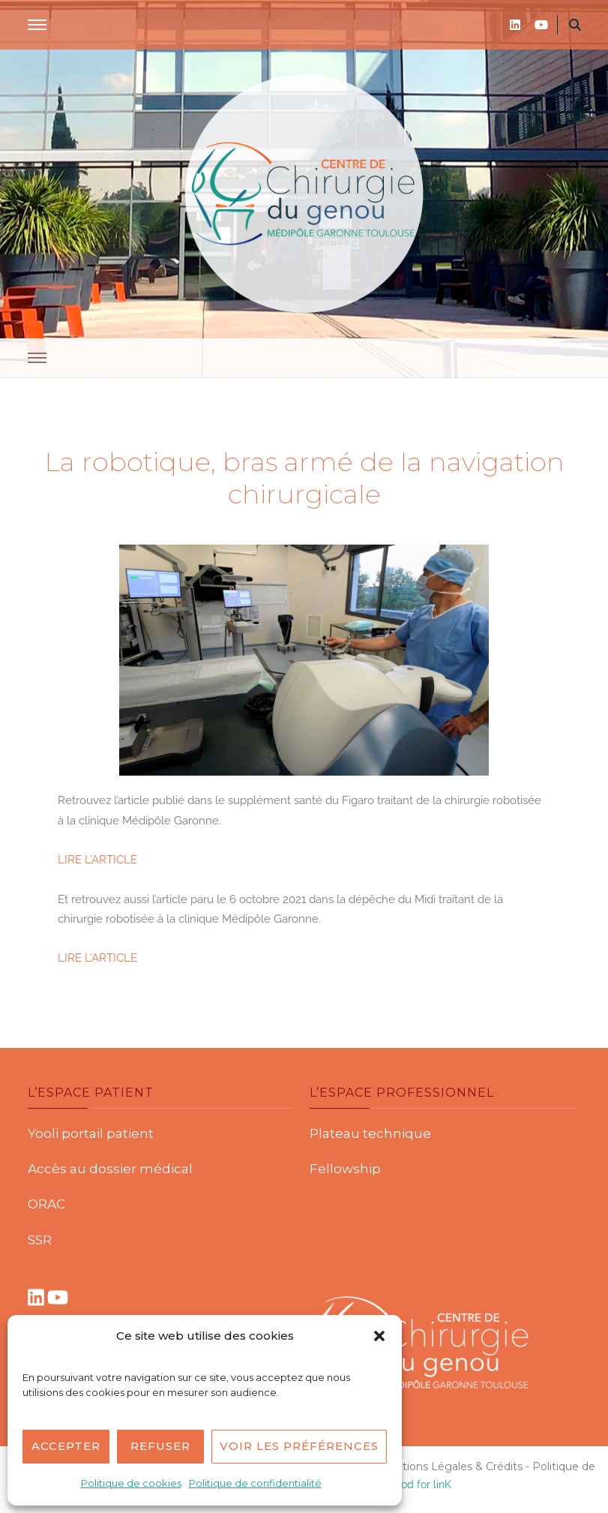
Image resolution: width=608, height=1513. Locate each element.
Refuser (160, 1446)
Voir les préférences (299, 1446)
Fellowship (345, 1168)
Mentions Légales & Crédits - (455, 1466)
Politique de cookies (131, 1483)
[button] (379, 1335)
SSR (40, 1239)
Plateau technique (370, 1133)
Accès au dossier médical (110, 1168)
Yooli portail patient (91, 1133)
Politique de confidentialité (255, 1483)
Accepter (65, 1446)
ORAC (46, 1203)
